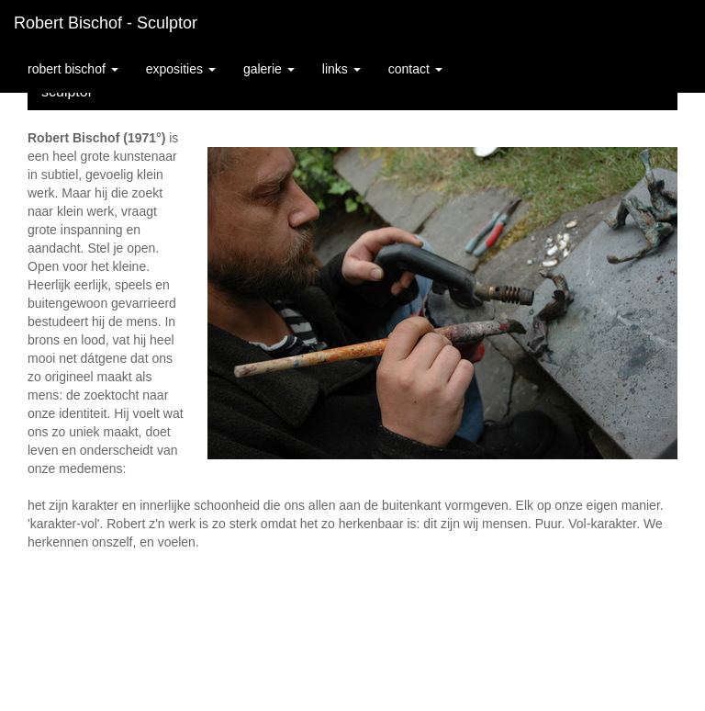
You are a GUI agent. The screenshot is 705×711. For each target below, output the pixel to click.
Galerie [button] (269, 69)
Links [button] (341, 69)
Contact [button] (415, 69)
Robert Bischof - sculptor (105, 23)
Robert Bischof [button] (73, 69)
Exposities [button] (181, 69)
